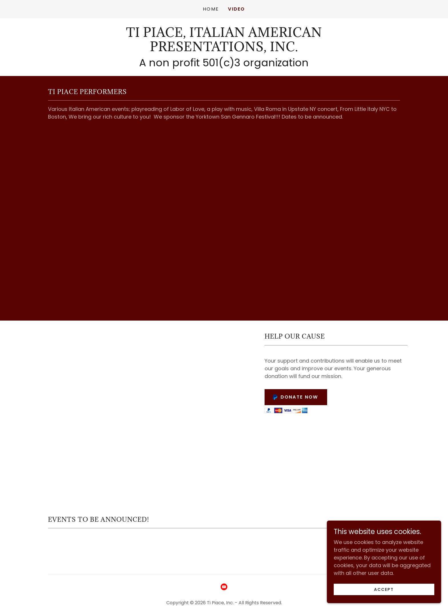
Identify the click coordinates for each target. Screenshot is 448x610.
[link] (224, 49)
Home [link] (211, 9)
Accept (384, 589)
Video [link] (236, 9)
